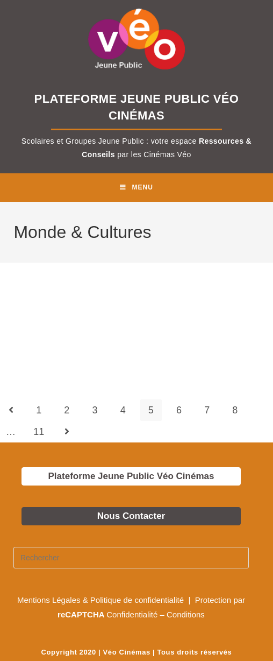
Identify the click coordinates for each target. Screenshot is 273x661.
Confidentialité (131, 614)
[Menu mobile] (136, 187)
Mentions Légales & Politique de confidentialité (101, 599)
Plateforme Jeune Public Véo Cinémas (131, 476)
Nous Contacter (131, 516)
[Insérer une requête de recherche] (131, 557)
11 (38, 431)
